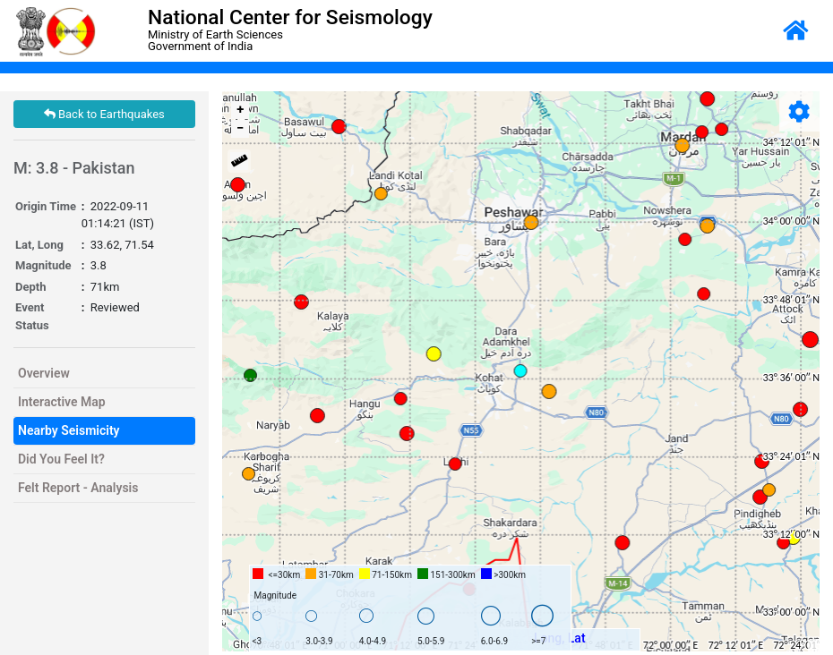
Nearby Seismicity (69, 430)
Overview (44, 373)
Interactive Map (62, 402)
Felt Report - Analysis (78, 488)
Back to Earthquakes (104, 114)
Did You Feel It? (61, 459)
